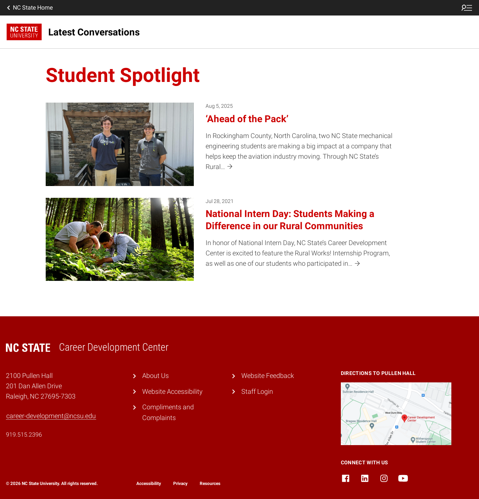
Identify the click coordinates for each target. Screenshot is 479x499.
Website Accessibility (172, 391)
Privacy (180, 483)
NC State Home (29, 8)
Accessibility (148, 483)
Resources (210, 483)
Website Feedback (267, 375)
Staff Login (257, 391)
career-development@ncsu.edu (51, 416)
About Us (155, 375)
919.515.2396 (24, 434)
